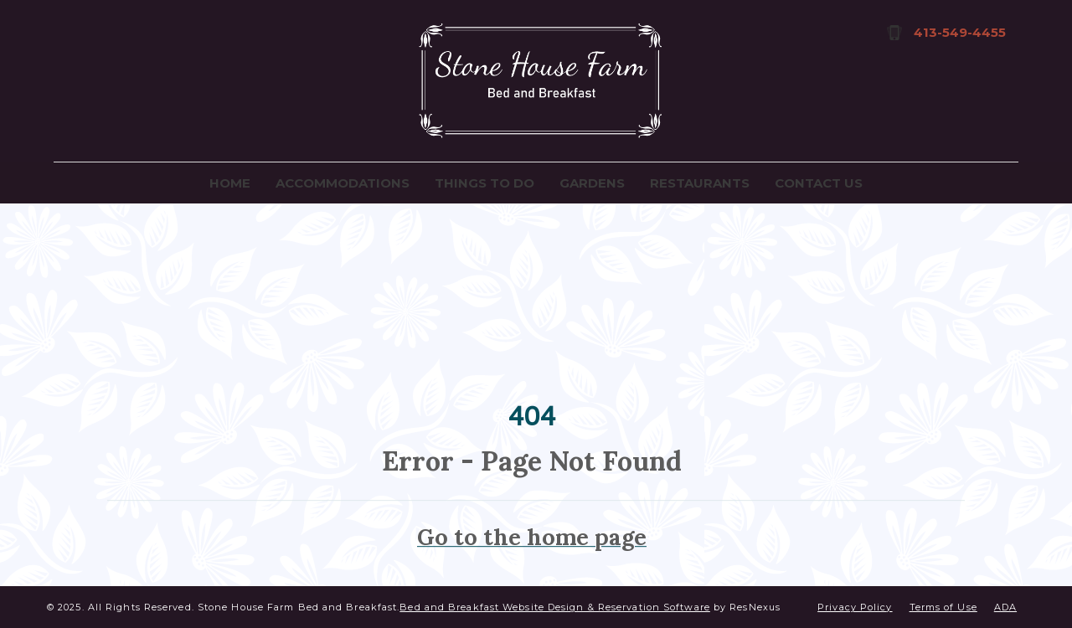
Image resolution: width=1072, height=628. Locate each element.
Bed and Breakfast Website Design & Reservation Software (554, 607)
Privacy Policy (854, 607)
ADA (1005, 607)
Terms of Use (943, 607)
